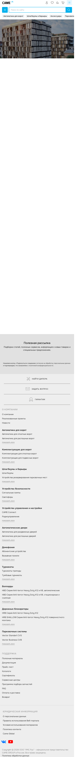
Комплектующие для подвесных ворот (20, 458)
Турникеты (8, 567)
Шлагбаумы (7, 473)
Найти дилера (37, 379)
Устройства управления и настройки (22, 508)
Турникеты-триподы (11, 571)
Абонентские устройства (14, 551)
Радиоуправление (10, 516)
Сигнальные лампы (11, 492)
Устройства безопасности (16, 488)
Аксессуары (55, 16)
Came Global (8, 733)
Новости (6, 423)
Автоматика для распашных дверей (19, 536)
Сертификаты (8, 675)
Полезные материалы (12, 658)
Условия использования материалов (20, 725)
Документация (9, 662)
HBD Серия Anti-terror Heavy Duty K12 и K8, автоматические (31, 590)
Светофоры (7, 497)
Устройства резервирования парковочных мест (24, 477)
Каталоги (6, 671)
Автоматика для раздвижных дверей (19, 532)
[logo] (8, 2)
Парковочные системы (14, 631)
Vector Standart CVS (12, 635)
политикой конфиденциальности (41, 366)
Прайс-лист (7, 667)
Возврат (6, 697)
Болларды (7, 586)
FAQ (4, 688)
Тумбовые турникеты (12, 575)
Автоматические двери (14, 527)
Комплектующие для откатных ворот (19, 453)
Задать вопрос (37, 389)
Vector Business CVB (12, 640)
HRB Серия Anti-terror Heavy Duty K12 (20, 613)
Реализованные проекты (14, 418)
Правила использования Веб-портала (21, 720)
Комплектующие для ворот (17, 449)
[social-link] (3, 741)
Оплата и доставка (11, 693)
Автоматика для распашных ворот (18, 438)
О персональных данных (14, 716)
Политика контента (12, 729)
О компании (8, 414)
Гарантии (37, 399)
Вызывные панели (10, 555)
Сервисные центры (11, 680)
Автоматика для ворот (13, 16)
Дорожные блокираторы (15, 609)
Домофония (8, 547)
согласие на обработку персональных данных (53, 363)
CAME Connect (9, 512)
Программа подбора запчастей (17, 684)
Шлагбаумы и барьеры (37, 16)
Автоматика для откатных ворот (17, 434)
